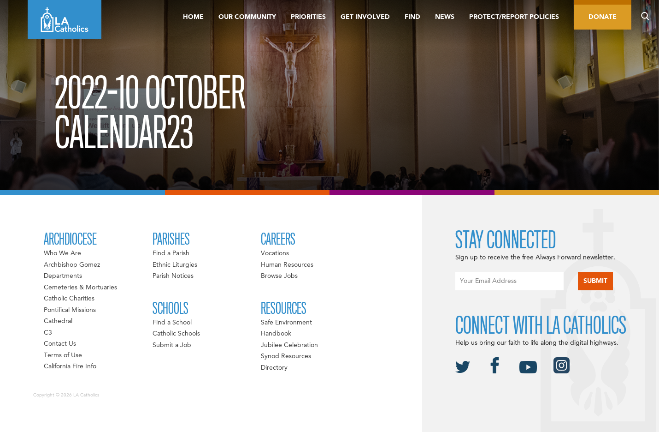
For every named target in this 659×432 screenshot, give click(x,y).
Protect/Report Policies (514, 17)
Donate (602, 17)
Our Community (247, 17)
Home (193, 17)
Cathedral (58, 321)
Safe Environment (286, 322)
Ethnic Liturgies (175, 265)
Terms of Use (63, 355)
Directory (274, 368)
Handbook (276, 333)
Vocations (275, 253)
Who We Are (62, 253)
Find (412, 17)
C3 (48, 333)
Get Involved (365, 17)
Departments (63, 276)
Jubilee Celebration (289, 345)
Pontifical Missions (70, 310)
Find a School (172, 322)
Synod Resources (286, 356)
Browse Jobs (279, 276)
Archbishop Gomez (72, 265)
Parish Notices (173, 276)
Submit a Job (172, 345)
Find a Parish (171, 253)
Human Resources (287, 265)
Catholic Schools (176, 333)
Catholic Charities (69, 298)
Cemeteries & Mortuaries (80, 287)
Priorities (308, 17)
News (444, 17)
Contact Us (60, 344)
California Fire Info (70, 366)
